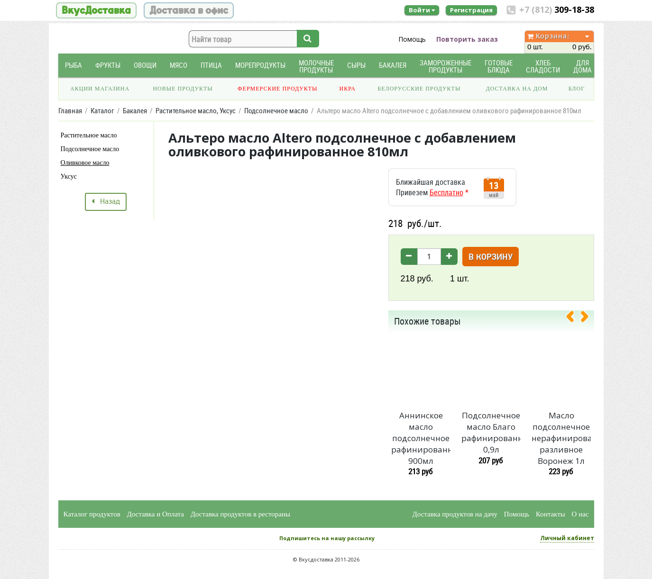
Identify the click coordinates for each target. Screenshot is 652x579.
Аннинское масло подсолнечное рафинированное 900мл (420, 438)
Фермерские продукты (278, 88)
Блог (577, 88)
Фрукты (107, 65)
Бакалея (392, 65)
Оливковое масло (85, 162)
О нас (580, 514)
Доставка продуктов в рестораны (240, 514)
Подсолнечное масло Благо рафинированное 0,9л (490, 432)
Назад (106, 202)
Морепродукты (260, 65)
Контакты (550, 514)
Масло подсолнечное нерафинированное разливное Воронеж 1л (561, 438)
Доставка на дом (517, 88)
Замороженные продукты (445, 66)
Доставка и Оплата (155, 514)
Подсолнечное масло (90, 149)
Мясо (178, 65)
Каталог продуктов (92, 514)
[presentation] (573, 318)
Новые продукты (182, 88)
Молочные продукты (316, 66)
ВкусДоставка (96, 10)
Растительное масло (89, 135)
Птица (211, 65)
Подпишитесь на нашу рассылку (327, 538)
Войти (422, 10)
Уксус (69, 176)
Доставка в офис (188, 10)
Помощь (412, 39)
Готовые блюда (499, 66)
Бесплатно (446, 192)
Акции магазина (99, 88)
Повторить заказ (467, 39)
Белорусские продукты (418, 88)
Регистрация (471, 10)
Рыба (73, 65)
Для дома (582, 66)
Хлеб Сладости (543, 66)
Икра (348, 88)
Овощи (145, 65)
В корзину (490, 257)
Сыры (356, 65)
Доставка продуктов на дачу (455, 514)
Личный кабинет (567, 538)
